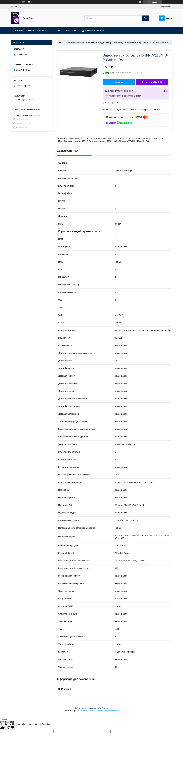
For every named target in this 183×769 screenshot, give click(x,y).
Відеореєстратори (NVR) (111, 42)
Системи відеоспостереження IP (82, 42)
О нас (57, 31)
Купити (119, 82)
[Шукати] (145, 18)
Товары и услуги (37, 31)
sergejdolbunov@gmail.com (28, 115)
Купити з (152, 82)
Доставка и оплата (93, 31)
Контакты (71, 31)
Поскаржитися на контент (85, 711)
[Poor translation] (10, 727)
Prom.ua (105, 708)
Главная (18, 31)
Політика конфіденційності (108, 711)
